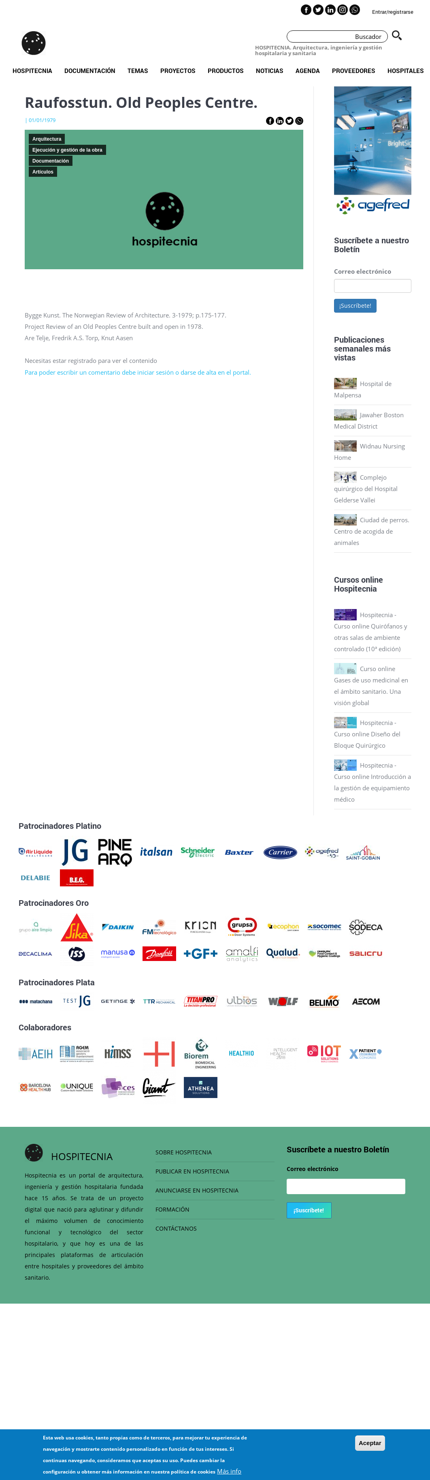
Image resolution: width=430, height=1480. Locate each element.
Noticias (269, 70)
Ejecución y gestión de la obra (67, 150)
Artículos (42, 172)
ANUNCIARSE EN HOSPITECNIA (196, 1190)
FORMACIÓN (172, 1209)
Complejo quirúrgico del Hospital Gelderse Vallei (366, 488)
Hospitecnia (32, 70)
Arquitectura (46, 139)
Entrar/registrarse (392, 11)
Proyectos (178, 70)
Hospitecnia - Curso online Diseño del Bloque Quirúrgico (367, 734)
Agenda (308, 70)
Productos (226, 70)
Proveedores (353, 70)
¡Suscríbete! (355, 305)
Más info (229, 1471)
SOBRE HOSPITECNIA (183, 1152)
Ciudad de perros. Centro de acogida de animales (371, 531)
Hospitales (405, 70)
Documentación (89, 70)
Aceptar (370, 1442)
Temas (138, 70)
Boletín (347, 249)
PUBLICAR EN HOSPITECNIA (192, 1171)
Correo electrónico (362, 271)
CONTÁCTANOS (176, 1228)
